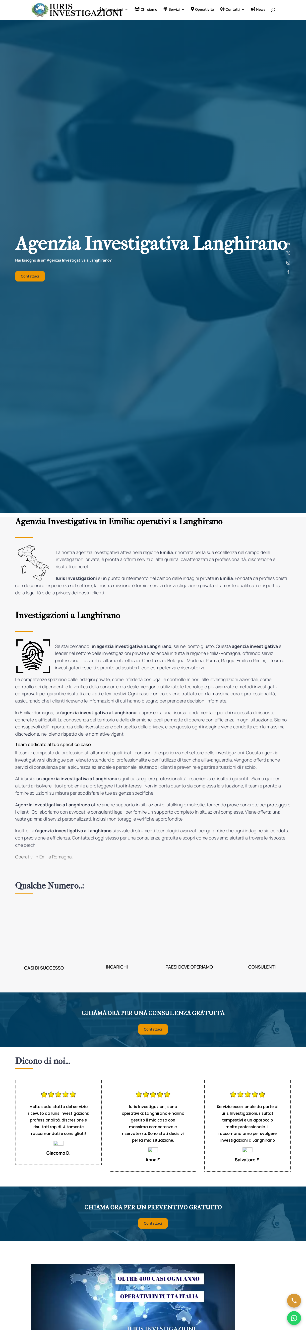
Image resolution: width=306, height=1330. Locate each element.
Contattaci (30, 277)
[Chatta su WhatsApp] (294, 1318)
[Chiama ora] (294, 1301)
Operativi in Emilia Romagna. (44, 858)
